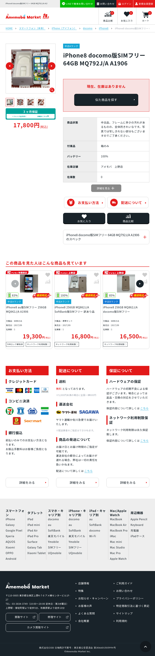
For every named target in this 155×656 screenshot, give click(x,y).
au (49, 525)
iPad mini (33, 525)
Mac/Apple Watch (118, 513)
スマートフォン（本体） (32, 28)
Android (11, 558)
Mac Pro (115, 553)
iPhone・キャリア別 (77, 513)
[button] (15, 283)
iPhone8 (103, 28)
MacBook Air (118, 525)
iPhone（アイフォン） (64, 28)
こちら (88, 471)
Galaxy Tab (34, 547)
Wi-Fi (92, 536)
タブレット (35, 512)
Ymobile (53, 542)
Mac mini (116, 542)
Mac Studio (117, 547)
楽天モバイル (56, 536)
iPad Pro (33, 536)
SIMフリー (54, 547)
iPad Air (32, 530)
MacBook (116, 519)
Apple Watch (118, 558)
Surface (32, 542)
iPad (30, 519)
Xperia (10, 536)
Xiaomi (10, 547)
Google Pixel (14, 530)
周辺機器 (137, 512)
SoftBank (54, 530)
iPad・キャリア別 (97, 513)
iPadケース (138, 536)
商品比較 (128, 221)
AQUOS (10, 542)
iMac (113, 536)
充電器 (135, 530)
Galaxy (10, 525)
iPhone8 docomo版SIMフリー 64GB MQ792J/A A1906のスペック (102, 237)
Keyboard (137, 525)
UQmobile (55, 553)
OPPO (9, 553)
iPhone (10, 519)
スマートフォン (15, 513)
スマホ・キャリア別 (56, 513)
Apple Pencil (139, 519)
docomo (87, 28)
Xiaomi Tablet (36, 553)
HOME (9, 28)
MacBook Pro (119, 530)
